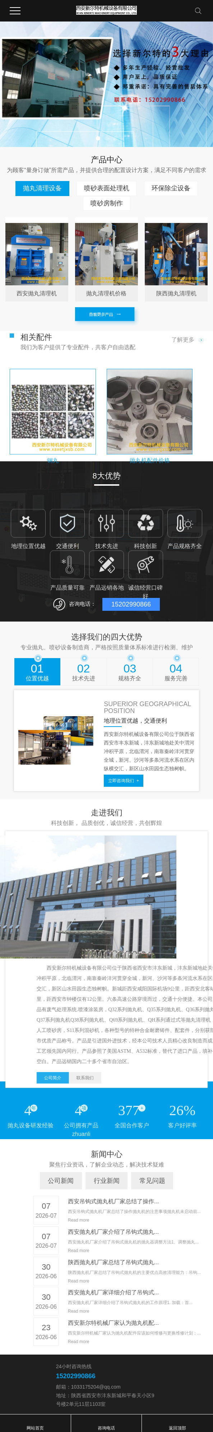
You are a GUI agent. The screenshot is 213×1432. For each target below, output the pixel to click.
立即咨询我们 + (123, 780)
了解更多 (187, 340)
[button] (98, 138)
